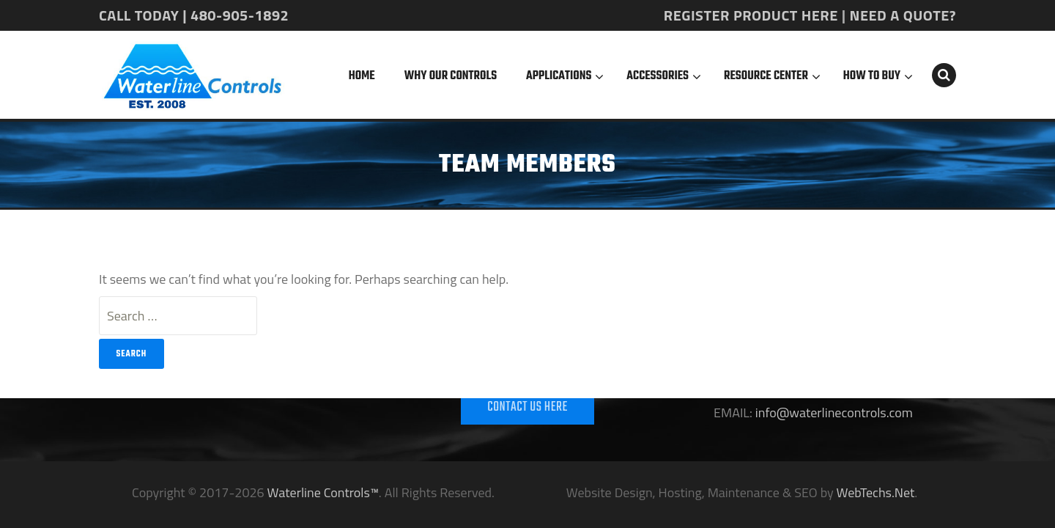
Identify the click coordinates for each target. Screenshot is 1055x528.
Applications (558, 76)
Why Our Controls (450, 76)
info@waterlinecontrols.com (832, 412)
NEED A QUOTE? (903, 15)
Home (362, 76)
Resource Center (766, 76)
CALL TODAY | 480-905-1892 (194, 15)
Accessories (657, 76)
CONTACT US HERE (527, 407)
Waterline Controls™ (323, 492)
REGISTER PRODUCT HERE (751, 15)
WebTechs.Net (876, 492)
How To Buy (871, 76)
